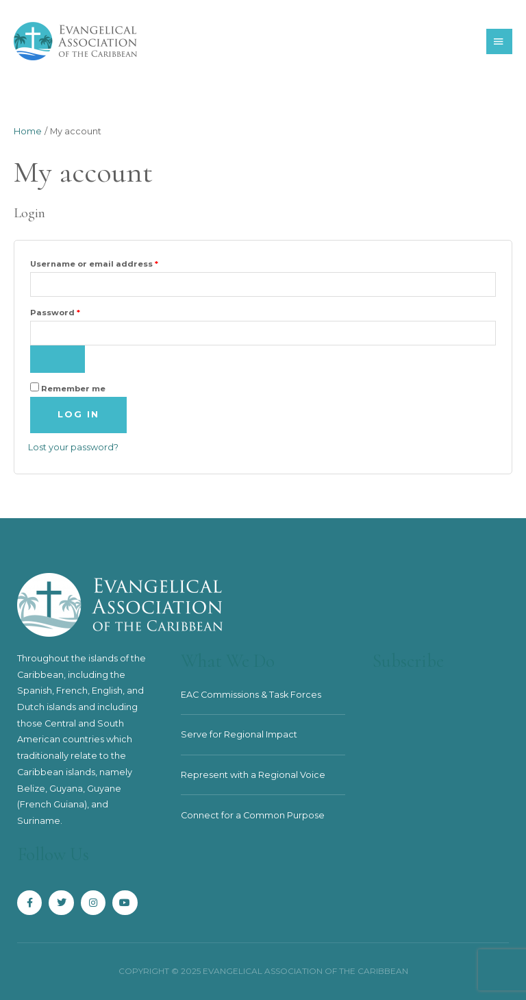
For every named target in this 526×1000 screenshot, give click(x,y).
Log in (78, 414)
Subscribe (408, 661)
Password (75, 311)
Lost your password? (73, 447)
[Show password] (57, 359)
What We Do (228, 661)
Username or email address (114, 262)
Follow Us (53, 854)
